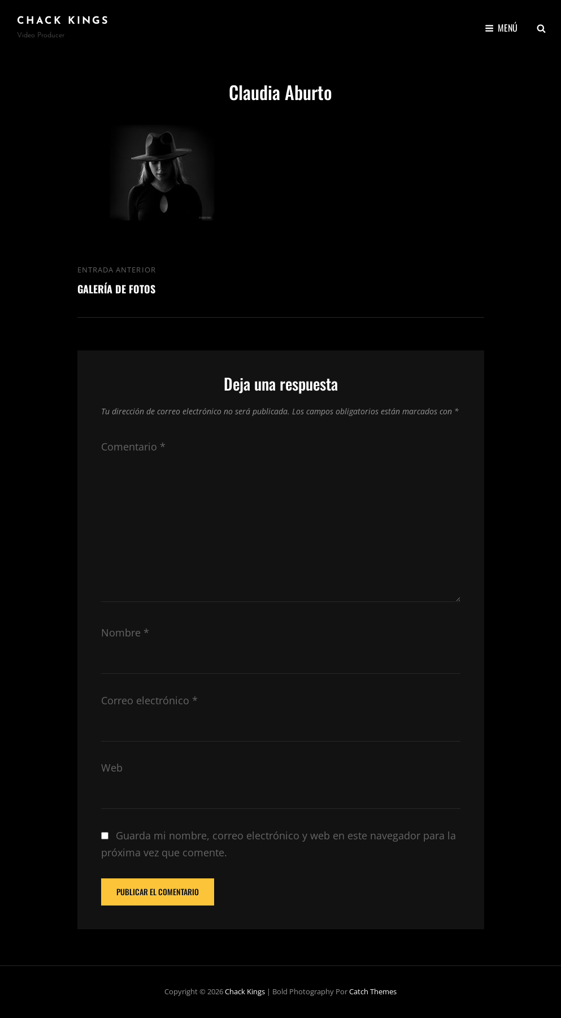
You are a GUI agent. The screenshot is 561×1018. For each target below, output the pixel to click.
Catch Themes (373, 991)
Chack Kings (63, 21)
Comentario (133, 446)
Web (112, 767)
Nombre (125, 632)
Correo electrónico (149, 700)
